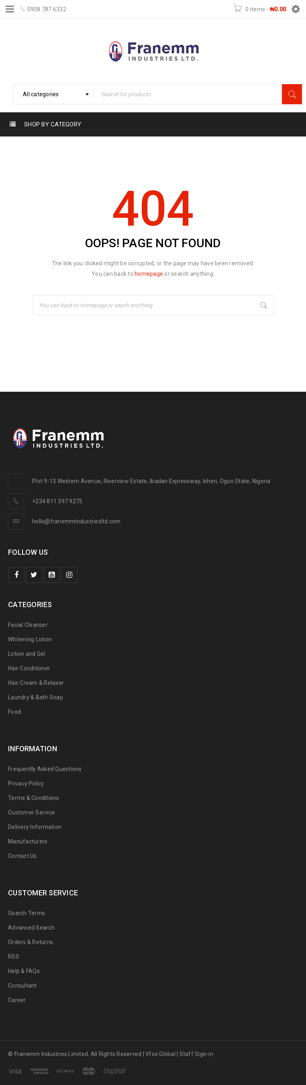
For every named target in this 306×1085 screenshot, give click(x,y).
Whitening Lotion (30, 639)
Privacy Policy (26, 783)
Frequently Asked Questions (45, 769)
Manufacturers (27, 841)
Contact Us (22, 856)
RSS (13, 956)
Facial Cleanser (28, 625)
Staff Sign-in (196, 1054)
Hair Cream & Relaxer (36, 683)
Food (14, 712)
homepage (149, 274)
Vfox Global (160, 1054)
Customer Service (31, 812)
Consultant (22, 985)
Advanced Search (31, 927)
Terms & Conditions (33, 798)
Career (17, 1000)
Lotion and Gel (26, 654)
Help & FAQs (24, 971)
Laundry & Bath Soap (35, 697)
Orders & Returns (30, 942)
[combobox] (53, 94)
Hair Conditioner (29, 668)
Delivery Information (34, 827)
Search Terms (26, 913)
